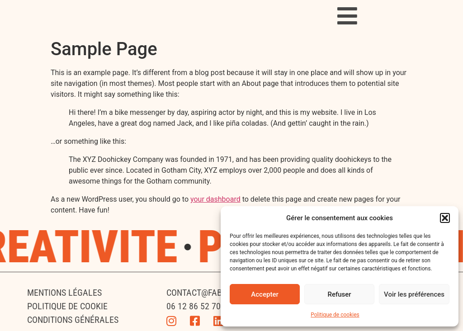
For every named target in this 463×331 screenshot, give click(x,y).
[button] (444, 217)
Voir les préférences (414, 294)
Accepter (264, 294)
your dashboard (215, 199)
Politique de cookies (335, 315)
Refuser (339, 294)
